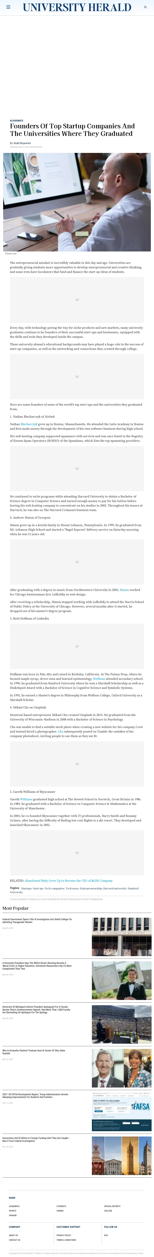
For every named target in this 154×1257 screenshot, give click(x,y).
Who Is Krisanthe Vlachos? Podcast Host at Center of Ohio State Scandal (33, 1052)
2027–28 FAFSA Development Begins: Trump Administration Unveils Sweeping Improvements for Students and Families (35, 1096)
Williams (26, 799)
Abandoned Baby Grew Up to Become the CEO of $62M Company (68, 881)
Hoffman (99, 679)
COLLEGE (108, 1211)
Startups (26, 888)
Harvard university (114, 888)
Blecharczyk (29, 424)
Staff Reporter (22, 143)
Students (61, 1206)
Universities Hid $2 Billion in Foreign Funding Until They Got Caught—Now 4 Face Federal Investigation (36, 1139)
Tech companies (54, 888)
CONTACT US (14, 1240)
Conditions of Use (119, 1253)
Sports (12, 1211)
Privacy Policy (137, 1253)
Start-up (38, 888)
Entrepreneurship (91, 888)
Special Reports (112, 1206)
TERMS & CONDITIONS (66, 1240)
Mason (124, 590)
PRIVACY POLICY (64, 1235)
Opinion (13, 1215)
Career (60, 1211)
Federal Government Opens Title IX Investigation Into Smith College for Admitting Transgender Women (37, 921)
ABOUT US (13, 1235)
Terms (105, 1253)
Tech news (72, 888)
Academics (16, 120)
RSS (106, 1235)
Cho (60, 731)
